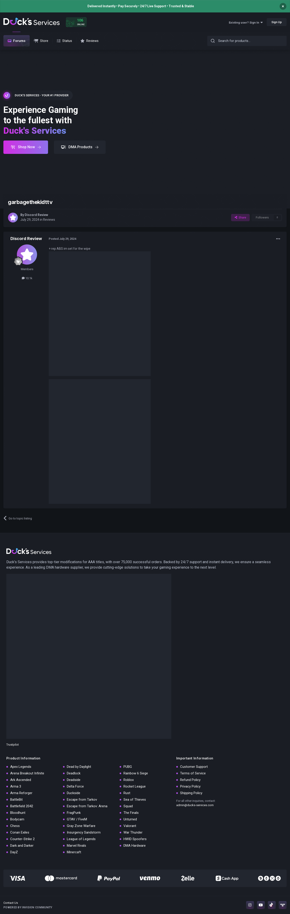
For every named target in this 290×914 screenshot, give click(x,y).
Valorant (129, 826)
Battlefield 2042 (21, 806)
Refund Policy (190, 780)
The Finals (131, 813)
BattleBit (16, 800)
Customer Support (194, 767)
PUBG (127, 767)
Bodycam (17, 819)
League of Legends (81, 839)
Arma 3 (15, 786)
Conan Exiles (19, 832)
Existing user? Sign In (246, 22)
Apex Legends (20, 767)
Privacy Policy (190, 786)
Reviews (49, 219)
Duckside (73, 793)
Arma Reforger (21, 793)
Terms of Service (193, 773)
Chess (15, 826)
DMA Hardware (134, 846)
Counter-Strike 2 (22, 839)
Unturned (130, 819)
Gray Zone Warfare (81, 826)
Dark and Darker (22, 846)
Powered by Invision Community (27, 907)
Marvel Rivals (76, 846)
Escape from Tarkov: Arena (87, 806)
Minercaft (74, 852)
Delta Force (75, 786)
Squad (128, 806)
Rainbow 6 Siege (135, 773)
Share (240, 217)
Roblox (128, 780)
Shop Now (26, 147)
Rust (126, 793)
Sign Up (276, 22)
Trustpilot (12, 744)
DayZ (14, 852)
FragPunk (74, 813)
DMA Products (79, 147)
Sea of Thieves (134, 800)
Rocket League (134, 786)
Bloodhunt (17, 813)
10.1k (27, 278)
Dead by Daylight (79, 767)
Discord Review (36, 215)
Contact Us (10, 902)
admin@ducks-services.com (195, 805)
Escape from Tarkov (82, 800)
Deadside (73, 780)
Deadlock (73, 773)
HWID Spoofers (135, 839)
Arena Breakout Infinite (27, 773)
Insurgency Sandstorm (84, 832)
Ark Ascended (20, 780)
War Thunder (133, 832)
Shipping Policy (191, 793)
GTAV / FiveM (77, 819)
